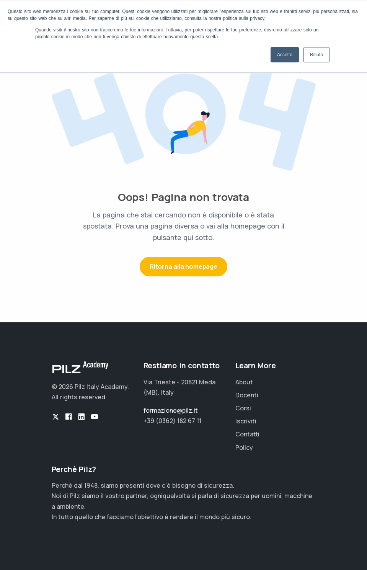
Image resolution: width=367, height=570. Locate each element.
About (244, 382)
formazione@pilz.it (171, 410)
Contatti (247, 434)
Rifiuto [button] (316, 54)
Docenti (246, 395)
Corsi (243, 408)
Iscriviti (245, 421)
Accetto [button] (284, 54)
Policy (244, 447)
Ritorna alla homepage (183, 266)
